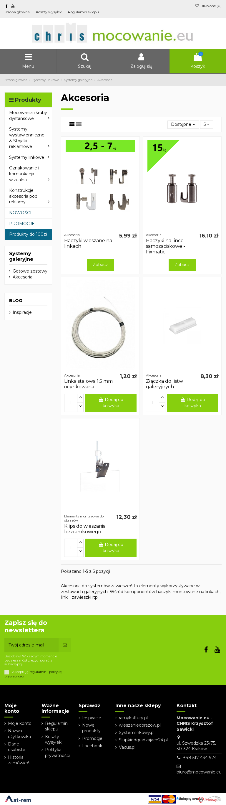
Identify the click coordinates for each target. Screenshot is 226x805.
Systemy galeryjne (21, 256)
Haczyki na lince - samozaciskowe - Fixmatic (166, 246)
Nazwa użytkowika (19, 733)
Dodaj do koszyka (110, 402)
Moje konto (19, 723)
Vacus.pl (127, 747)
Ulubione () (208, 6)
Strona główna (17, 12)
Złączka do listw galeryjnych (164, 384)
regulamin (37, 672)
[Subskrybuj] (65, 645)
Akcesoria (22, 277)
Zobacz (100, 264)
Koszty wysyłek (49, 12)
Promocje (92, 738)
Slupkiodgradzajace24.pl (143, 740)
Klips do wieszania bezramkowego (85, 529)
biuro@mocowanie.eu (199, 772)
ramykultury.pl (133, 717)
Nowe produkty (91, 728)
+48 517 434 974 (200, 757)
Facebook (92, 745)
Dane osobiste (16, 747)
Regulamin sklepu (83, 12)
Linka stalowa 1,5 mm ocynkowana (88, 384)
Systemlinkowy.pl (136, 732)
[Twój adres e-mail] (31, 645)
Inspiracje (22, 312)
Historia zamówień (18, 760)
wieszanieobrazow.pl (140, 725)
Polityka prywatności (57, 752)
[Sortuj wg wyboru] (183, 125)
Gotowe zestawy (30, 271)
